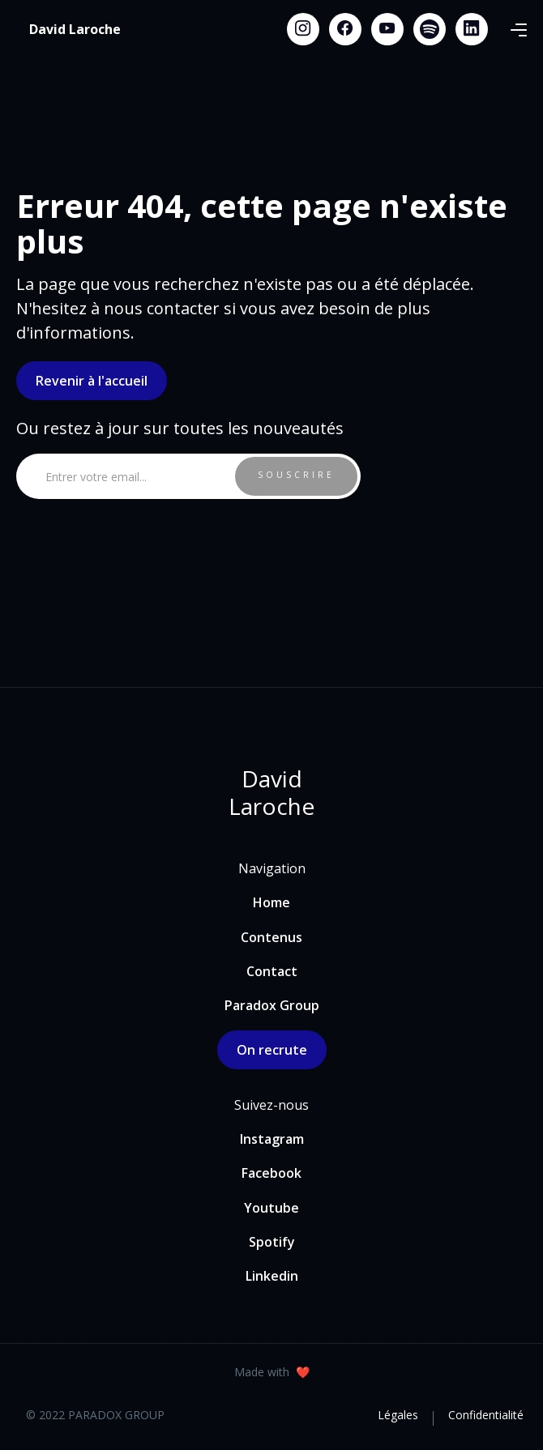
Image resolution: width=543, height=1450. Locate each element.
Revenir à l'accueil (92, 381)
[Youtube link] (387, 29)
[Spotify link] (429, 29)
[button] (519, 29)
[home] (75, 29)
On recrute (272, 1050)
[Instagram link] (303, 29)
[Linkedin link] (471, 29)
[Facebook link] (345, 29)
